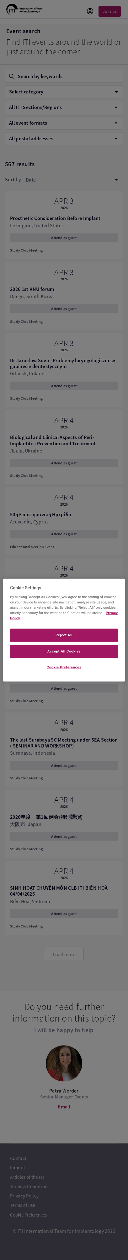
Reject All (64, 635)
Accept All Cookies (64, 651)
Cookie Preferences (64, 667)
